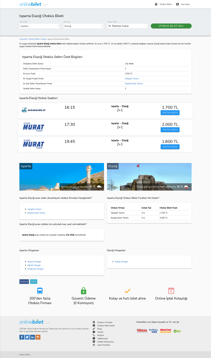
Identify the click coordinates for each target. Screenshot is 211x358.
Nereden (24, 21)
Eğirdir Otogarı (34, 265)
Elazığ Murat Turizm (134, 83)
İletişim (100, 335)
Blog (99, 328)
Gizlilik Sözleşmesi (105, 341)
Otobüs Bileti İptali (106, 325)
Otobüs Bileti (163, 4)
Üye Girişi (183, 4)
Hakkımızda (102, 338)
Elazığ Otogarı (121, 261)
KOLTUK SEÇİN (170, 112)
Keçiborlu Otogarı (35, 269)
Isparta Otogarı (34, 261)
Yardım (100, 332)
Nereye (67, 21)
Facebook (24, 281)
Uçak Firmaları (103, 345)
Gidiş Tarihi (112, 21)
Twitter (33, 281)
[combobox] (39, 26)
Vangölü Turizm (132, 78)
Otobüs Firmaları (104, 322)
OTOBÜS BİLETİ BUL (171, 26)
